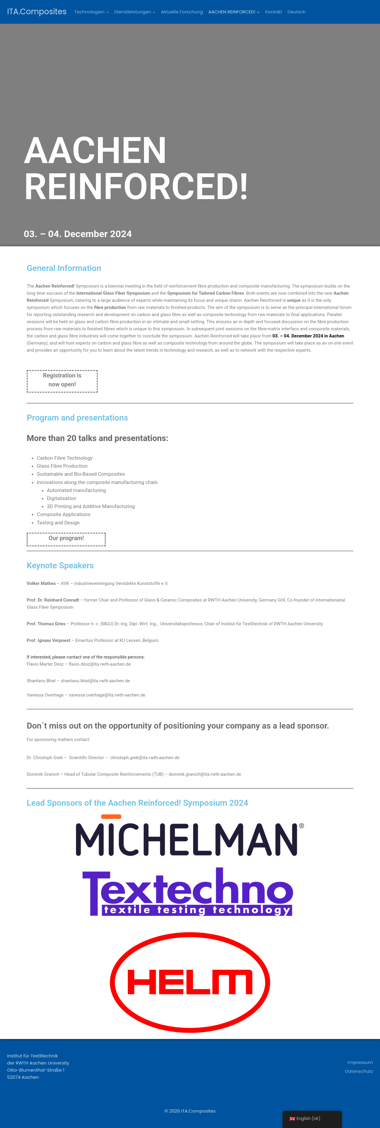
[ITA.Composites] (36, 11)
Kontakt (273, 12)
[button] (107, 12)
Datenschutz (359, 1071)
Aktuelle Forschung (182, 12)
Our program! (66, 538)
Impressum (360, 1062)
